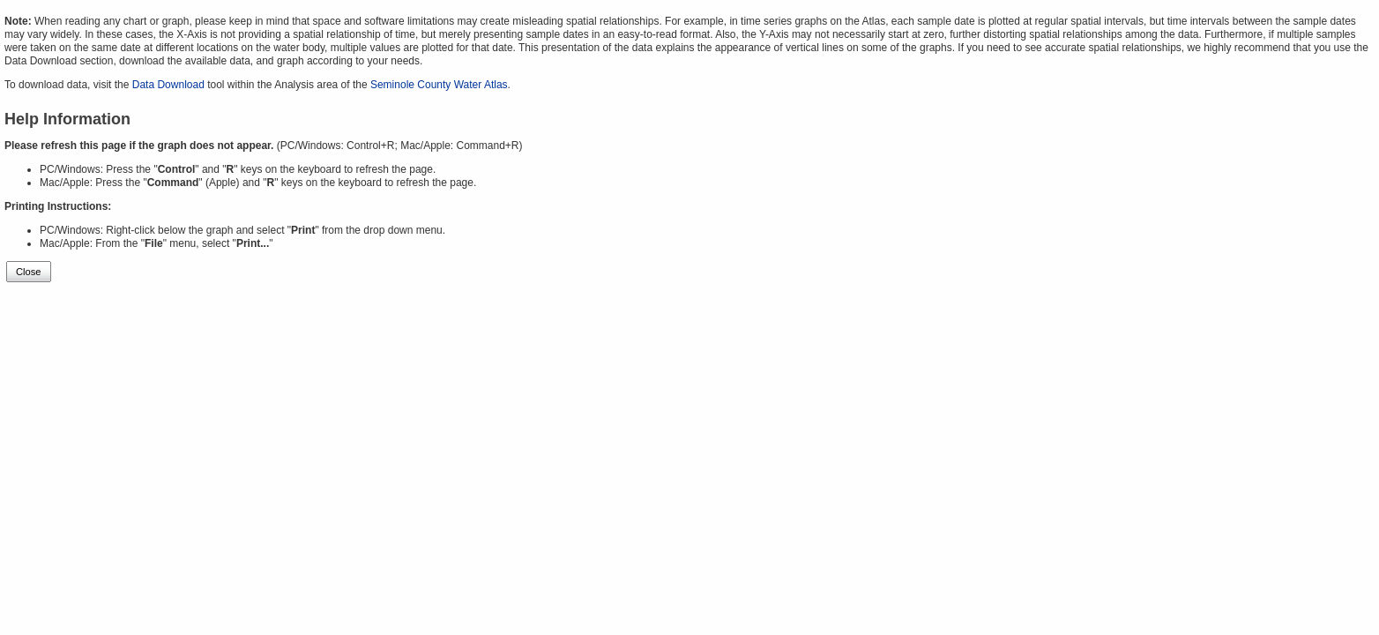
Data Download (168, 84)
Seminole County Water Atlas (439, 84)
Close (28, 271)
